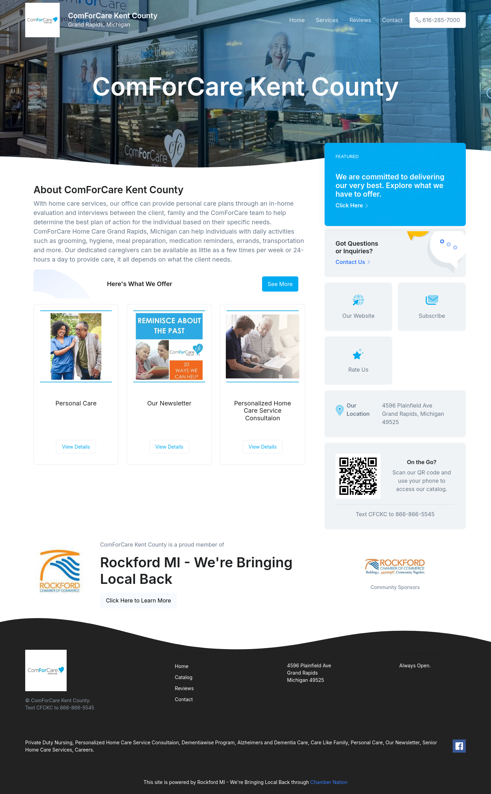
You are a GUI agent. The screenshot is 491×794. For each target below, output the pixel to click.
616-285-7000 (437, 20)
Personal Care (75, 403)
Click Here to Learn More (138, 600)
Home (297, 20)
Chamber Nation (329, 782)
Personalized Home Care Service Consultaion (262, 411)
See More (280, 284)
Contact (392, 20)
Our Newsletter (169, 403)
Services (327, 20)
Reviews (360, 20)
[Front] (43, 20)
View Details (76, 447)
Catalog (183, 677)
